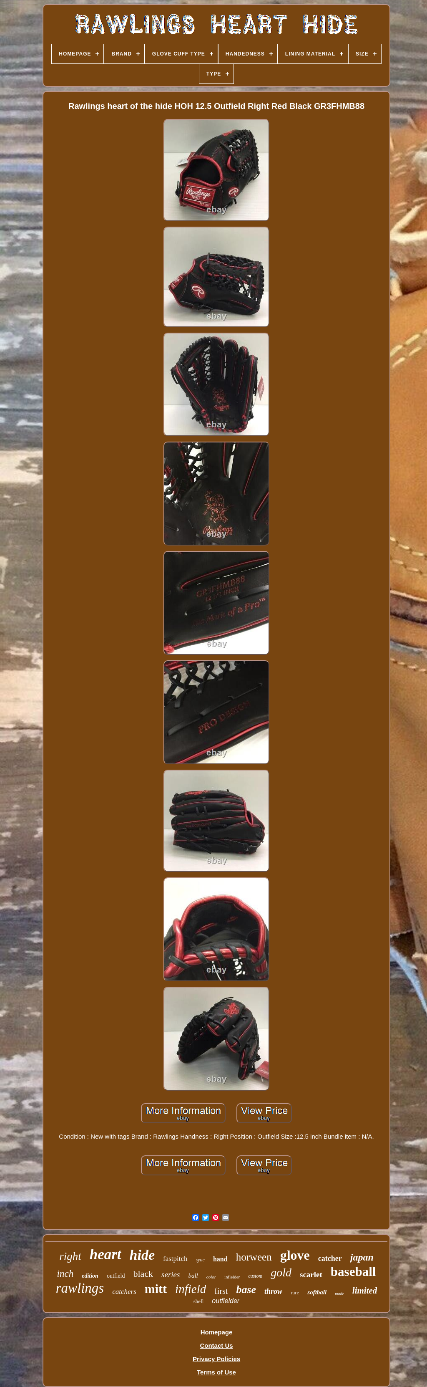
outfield (116, 1276)
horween (254, 1257)
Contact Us (216, 1345)
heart (105, 1254)
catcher (330, 1258)
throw (273, 1291)
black (143, 1273)
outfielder (225, 1300)
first (221, 1291)
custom (255, 1276)
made (339, 1293)
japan (362, 1257)
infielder (232, 1276)
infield (190, 1289)
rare (295, 1292)
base (246, 1289)
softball (317, 1292)
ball (193, 1275)
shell (198, 1301)
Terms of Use (216, 1372)
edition (90, 1276)
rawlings (80, 1288)
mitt (156, 1289)
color (211, 1276)
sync (200, 1260)
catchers (124, 1292)
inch (65, 1273)
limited (364, 1291)
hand (220, 1259)
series (170, 1274)
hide (142, 1255)
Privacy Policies (216, 1358)
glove (295, 1255)
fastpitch (175, 1259)
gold (281, 1272)
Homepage (217, 1332)
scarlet (311, 1274)
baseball (353, 1271)
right (70, 1256)
